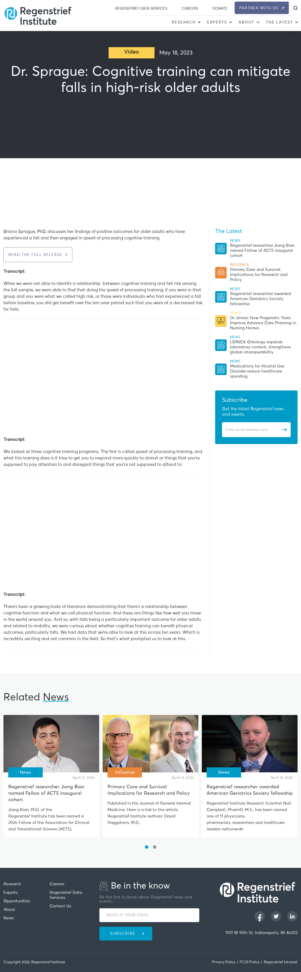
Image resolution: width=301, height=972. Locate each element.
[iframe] (150, 160)
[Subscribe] (284, 429)
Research (184, 22)
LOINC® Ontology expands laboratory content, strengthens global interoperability (260, 347)
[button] (199, 23)
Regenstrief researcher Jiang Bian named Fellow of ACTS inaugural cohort (262, 251)
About (246, 22)
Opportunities (16, 901)
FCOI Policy (249, 962)
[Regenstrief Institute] (37, 15)
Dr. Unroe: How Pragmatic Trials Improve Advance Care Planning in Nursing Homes (263, 323)
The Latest (279, 22)
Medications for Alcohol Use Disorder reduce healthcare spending (257, 371)
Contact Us (60, 906)
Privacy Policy (223, 962)
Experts (217, 22)
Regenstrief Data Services (141, 8)
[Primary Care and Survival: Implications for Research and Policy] (150, 743)
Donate (220, 8)
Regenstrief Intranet (281, 962)
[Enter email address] (253, 429)
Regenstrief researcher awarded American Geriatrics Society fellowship (260, 299)
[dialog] (295, 8)
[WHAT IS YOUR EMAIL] (149, 915)
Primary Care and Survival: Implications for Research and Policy (258, 275)
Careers (190, 8)
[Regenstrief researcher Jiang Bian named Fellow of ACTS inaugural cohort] (51, 743)
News (8, 918)
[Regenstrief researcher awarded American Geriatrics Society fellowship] (250, 743)
